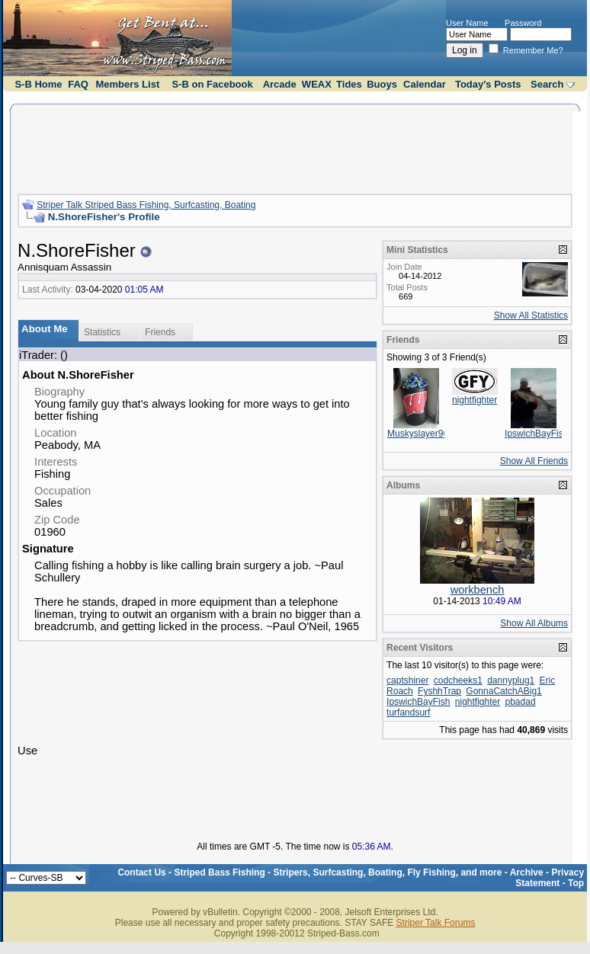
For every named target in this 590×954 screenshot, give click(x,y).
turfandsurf (408, 712)
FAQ (78, 84)
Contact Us (141, 872)
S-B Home (38, 84)
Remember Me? (526, 50)
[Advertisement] (295, 147)
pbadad (520, 701)
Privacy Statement (549, 877)
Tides (349, 84)
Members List (127, 84)
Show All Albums (534, 623)
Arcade (280, 84)
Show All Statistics (531, 315)
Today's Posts (488, 84)
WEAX (317, 84)
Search (547, 84)
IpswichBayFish (536, 433)
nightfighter (474, 400)
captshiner (407, 680)
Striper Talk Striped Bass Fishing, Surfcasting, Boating (146, 205)
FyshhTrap (439, 691)
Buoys (382, 84)
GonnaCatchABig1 (503, 691)
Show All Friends (534, 461)
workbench (478, 590)
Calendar (424, 84)
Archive (527, 872)
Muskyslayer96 (417, 433)
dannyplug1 (510, 680)
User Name (467, 22)
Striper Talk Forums (436, 922)
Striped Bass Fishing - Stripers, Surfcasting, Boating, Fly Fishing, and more (338, 872)
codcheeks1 (458, 680)
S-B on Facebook (212, 84)
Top (576, 883)
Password (523, 22)
